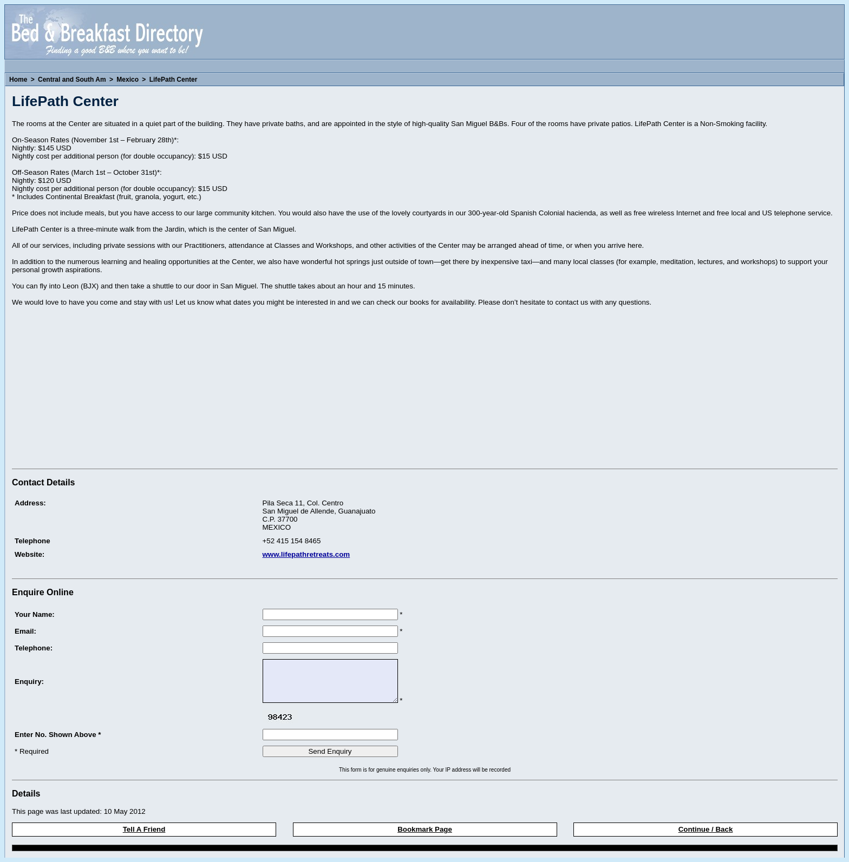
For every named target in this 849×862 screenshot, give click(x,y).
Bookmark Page (424, 829)
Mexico (127, 79)
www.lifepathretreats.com (306, 554)
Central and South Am (72, 79)
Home (18, 79)
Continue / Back (705, 829)
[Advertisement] (103, 389)
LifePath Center (173, 79)
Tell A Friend (144, 829)
